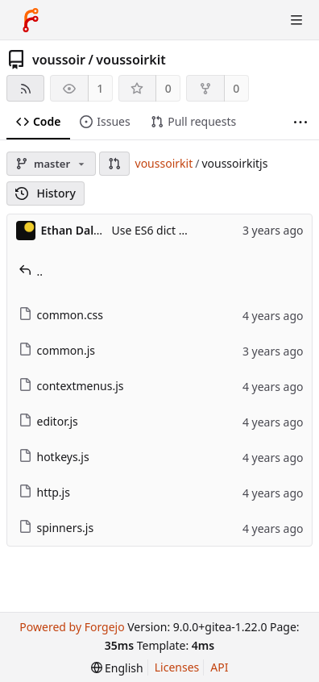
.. (31, 271)
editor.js (48, 421)
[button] (114, 164)
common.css (61, 314)
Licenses (177, 667)
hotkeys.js (54, 456)
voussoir (58, 60)
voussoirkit (130, 60)
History (45, 193)
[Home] (30, 20)
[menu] (117, 668)
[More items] (300, 122)
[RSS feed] (25, 88)
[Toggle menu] (296, 20)
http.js (44, 492)
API (219, 667)
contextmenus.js (71, 385)
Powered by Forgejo (71, 626)
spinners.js (56, 527)
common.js (57, 350)
